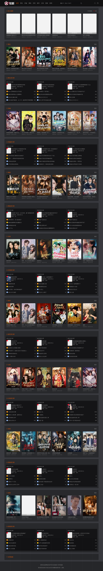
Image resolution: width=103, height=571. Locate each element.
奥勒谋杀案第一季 (10, 517)
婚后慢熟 (39, 325)
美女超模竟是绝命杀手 (42, 196)
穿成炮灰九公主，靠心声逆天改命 (74, 132)
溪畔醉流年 (55, 35)
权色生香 (54, 389)
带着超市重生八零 (10, 325)
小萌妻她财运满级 (72, 260)
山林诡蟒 (70, 453)
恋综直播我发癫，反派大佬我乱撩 (59, 260)
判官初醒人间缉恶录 (57, 325)
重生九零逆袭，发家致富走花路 (59, 68)
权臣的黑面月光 (41, 389)
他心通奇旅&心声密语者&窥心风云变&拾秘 (44, 517)
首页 (17, 3)
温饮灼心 (39, 260)
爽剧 (30, 3)
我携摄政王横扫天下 (11, 35)
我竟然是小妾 (55, 196)
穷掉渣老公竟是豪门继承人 (28, 196)
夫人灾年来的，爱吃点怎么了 (28, 132)
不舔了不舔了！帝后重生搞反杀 (28, 389)
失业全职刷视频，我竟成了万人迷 (90, 196)
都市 (38, 3)
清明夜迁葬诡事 (56, 453)
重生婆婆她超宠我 (72, 68)
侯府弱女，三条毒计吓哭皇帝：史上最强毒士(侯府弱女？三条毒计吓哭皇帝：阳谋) (13, 389)
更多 (95, 44)
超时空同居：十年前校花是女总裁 (90, 132)
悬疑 (46, 3)
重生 (21, 3)
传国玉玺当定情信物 (73, 389)
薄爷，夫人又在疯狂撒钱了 (28, 260)
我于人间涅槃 (86, 35)
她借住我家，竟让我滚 (73, 196)
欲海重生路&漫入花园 (88, 517)
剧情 (51, 3)
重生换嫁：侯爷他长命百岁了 (90, 68)
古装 (42, 3)
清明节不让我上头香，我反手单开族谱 (44, 453)
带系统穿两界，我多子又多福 (13, 132)
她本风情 (8, 260)
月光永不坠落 (25, 517)
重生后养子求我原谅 (27, 68)
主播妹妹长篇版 (71, 517)
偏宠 (84, 325)
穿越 (25, 3)
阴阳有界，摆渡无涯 (11, 453)
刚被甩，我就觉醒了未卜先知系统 (44, 132)
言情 (34, 3)
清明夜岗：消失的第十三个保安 (28, 453)
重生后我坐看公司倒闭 (42, 68)
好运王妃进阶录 (71, 35)
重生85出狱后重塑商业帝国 (28, 35)
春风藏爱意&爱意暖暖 (57, 517)
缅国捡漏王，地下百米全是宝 (74, 325)
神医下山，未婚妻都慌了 (89, 453)
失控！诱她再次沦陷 (88, 260)
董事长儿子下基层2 (11, 196)
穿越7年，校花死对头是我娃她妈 (59, 132)
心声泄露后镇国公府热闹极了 (44, 35)
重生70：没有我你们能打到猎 (13, 68)
